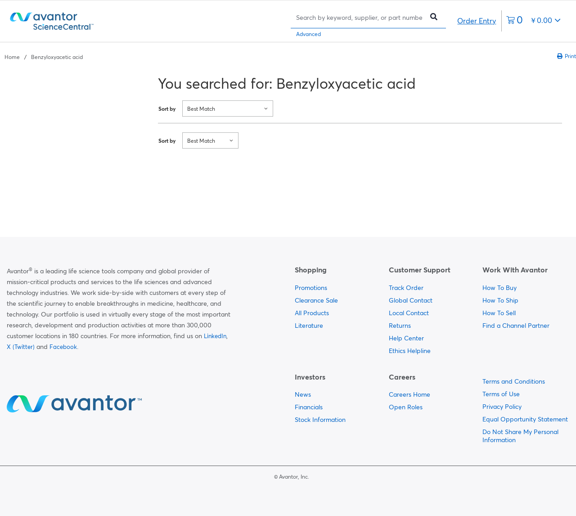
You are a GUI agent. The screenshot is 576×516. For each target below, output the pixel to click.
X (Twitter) (21, 346)
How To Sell (499, 313)
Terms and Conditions (513, 381)
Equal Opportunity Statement (525, 419)
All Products (312, 313)
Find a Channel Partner (515, 325)
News (303, 394)
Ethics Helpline (410, 351)
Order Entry (476, 20)
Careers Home (409, 394)
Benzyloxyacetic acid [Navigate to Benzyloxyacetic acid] (57, 57)
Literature (309, 325)
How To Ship (500, 300)
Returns (400, 325)
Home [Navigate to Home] (12, 57)
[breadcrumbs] (43, 56)
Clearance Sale (316, 300)
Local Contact (409, 313)
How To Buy (499, 288)
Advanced (308, 34)
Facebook (63, 346)
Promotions (311, 288)
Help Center (406, 338)
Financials (309, 407)
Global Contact (410, 300)
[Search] (359, 17)
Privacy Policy (502, 407)
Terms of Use (501, 394)
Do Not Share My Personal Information (520, 436)
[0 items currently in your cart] (533, 21)
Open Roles (406, 407)
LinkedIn (215, 335)
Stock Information (320, 420)
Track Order (406, 288)
